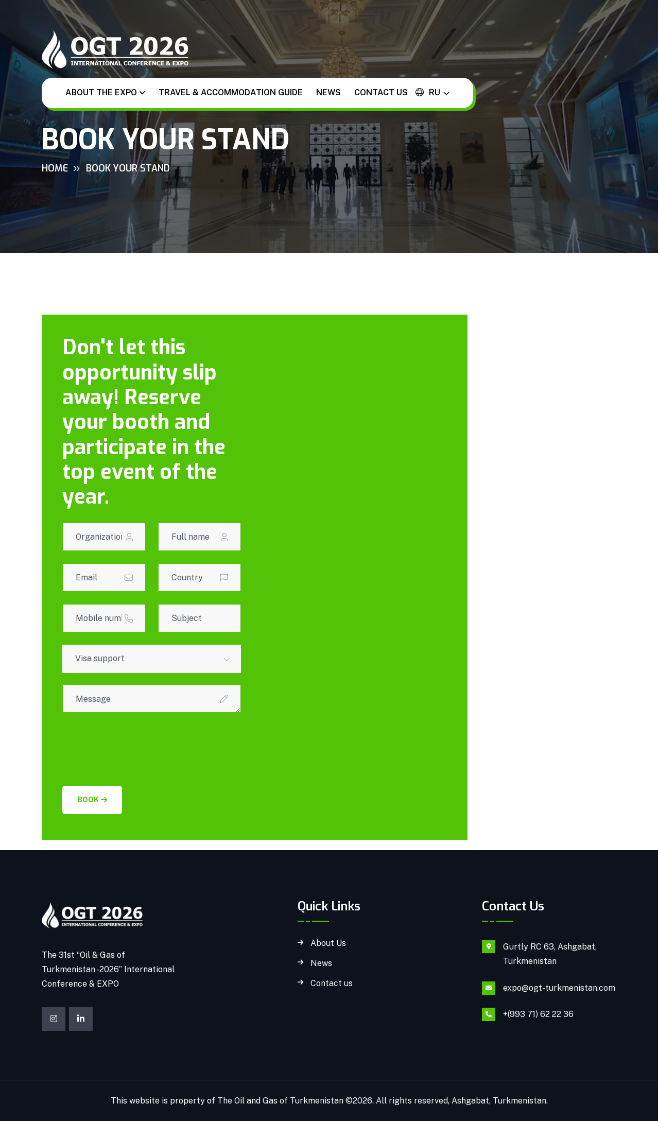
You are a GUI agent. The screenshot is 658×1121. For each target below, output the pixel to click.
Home (55, 168)
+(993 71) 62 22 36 (538, 1014)
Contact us (381, 92)
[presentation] (140, 745)
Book (92, 800)
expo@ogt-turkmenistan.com (559, 988)
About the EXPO (101, 92)
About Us (328, 943)
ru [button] (427, 92)
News (328, 92)
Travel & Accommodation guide (231, 92)
